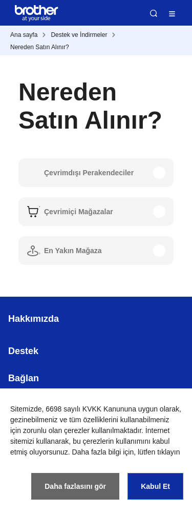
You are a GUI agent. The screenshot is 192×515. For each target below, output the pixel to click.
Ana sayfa (23, 34)
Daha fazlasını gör (75, 486)
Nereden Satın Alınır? (39, 47)
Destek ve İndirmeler (79, 34)
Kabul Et (155, 486)
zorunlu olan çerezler (56, 430)
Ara (153, 13)
